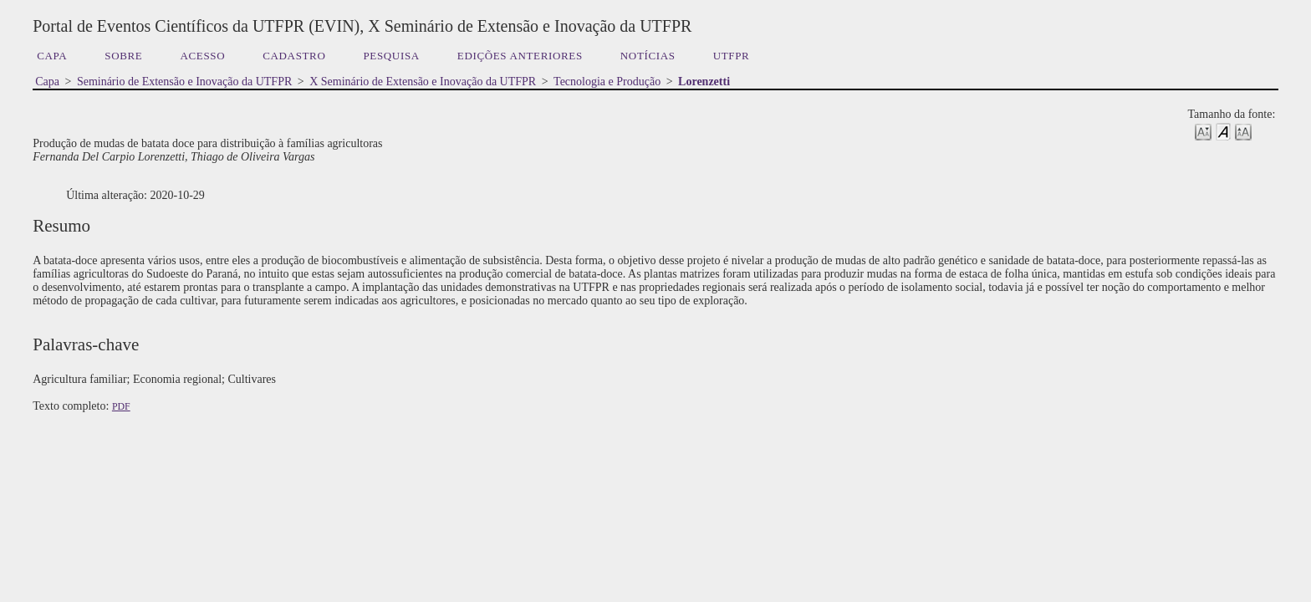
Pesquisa (391, 55)
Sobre (123, 55)
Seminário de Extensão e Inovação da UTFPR (184, 81)
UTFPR (731, 55)
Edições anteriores (520, 55)
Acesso (202, 55)
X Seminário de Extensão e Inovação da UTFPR (422, 81)
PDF (121, 406)
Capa (52, 55)
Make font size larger (1243, 130)
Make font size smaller (1203, 130)
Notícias (648, 55)
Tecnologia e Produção (607, 81)
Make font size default (1223, 130)
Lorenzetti (704, 81)
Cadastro (294, 55)
